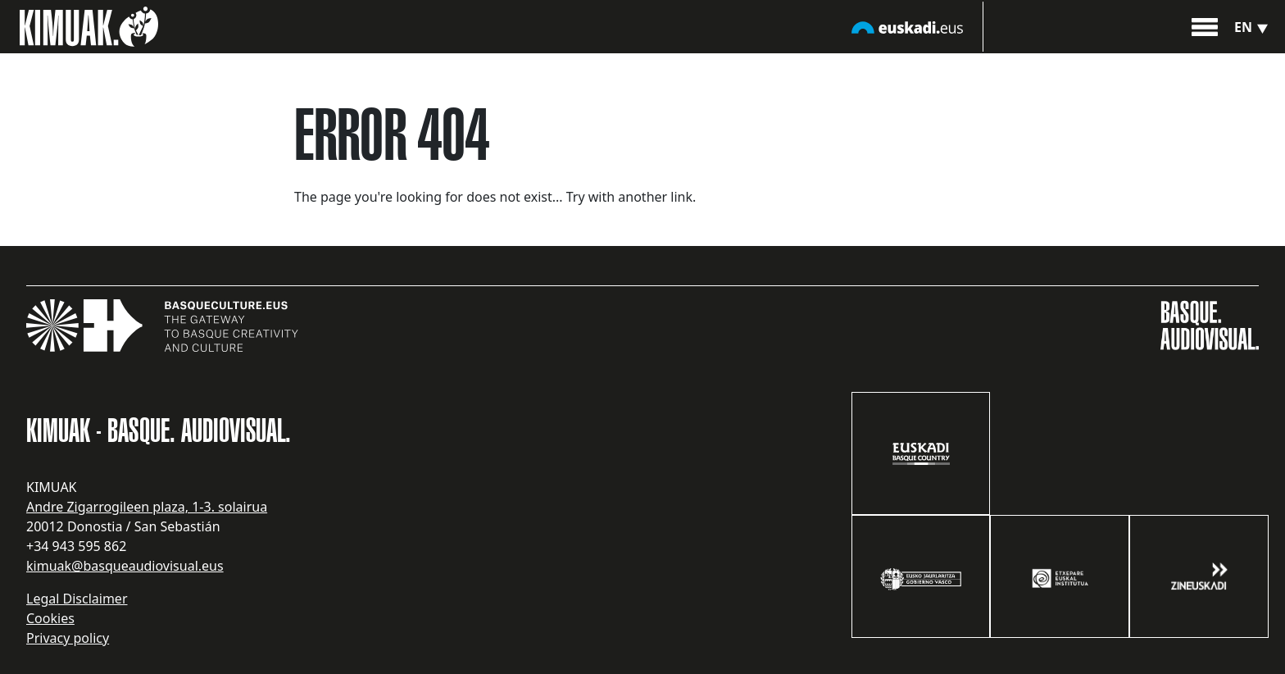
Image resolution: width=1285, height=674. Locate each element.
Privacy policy (67, 638)
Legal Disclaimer (77, 599)
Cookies (50, 618)
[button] (1204, 25)
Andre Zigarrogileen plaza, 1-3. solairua (146, 507)
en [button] (1253, 27)
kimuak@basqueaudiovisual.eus (125, 566)
